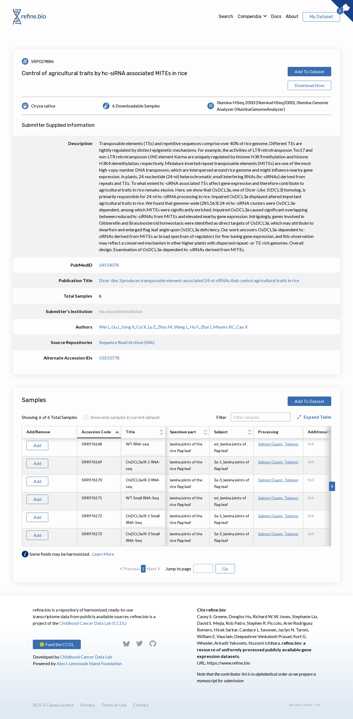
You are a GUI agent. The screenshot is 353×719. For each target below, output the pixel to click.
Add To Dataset (309, 71)
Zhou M (164, 326)
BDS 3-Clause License (53, 704)
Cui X (141, 326)
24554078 (109, 264)
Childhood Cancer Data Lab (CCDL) (93, 623)
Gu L (115, 326)
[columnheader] (99, 432)
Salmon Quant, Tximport (278, 444)
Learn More (103, 554)
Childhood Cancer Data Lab (86, 656)
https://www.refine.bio (228, 662)
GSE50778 (109, 357)
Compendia (249, 16)
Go (225, 568)
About (292, 16)
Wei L (104, 326)
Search (226, 16)
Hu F (194, 326)
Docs (276, 16)
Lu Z (152, 326)
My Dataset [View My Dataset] (321, 16)
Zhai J (206, 326)
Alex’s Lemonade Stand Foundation (89, 663)
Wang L (181, 326)
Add (37, 445)
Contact (141, 704)
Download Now (309, 85)
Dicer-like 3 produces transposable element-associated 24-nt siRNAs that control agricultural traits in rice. (199, 280)
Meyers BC (224, 326)
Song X (128, 326)
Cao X (242, 326)
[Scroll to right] (332, 486)
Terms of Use (114, 704)
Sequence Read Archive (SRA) (126, 342)
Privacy (88, 704)
